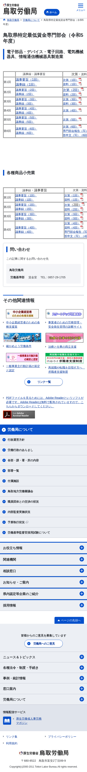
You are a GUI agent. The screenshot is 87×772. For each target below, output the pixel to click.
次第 (73, 205)
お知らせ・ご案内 (43, 582)
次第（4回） (71, 110)
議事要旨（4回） (26, 108)
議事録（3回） (25, 103)
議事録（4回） (25, 112)
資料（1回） (71, 84)
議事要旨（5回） (26, 117)
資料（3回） (71, 103)
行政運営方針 (16, 439)
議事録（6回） (25, 132)
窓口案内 (43, 688)
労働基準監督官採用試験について (29, 532)
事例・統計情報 (43, 678)
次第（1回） (71, 80)
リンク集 (11, 736)
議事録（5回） (25, 121)
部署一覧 (13, 470)
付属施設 (13, 481)
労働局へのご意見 (44, 643)
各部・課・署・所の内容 (23, 460)
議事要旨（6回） (26, 128)
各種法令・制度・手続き (43, 667)
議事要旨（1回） (28, 79)
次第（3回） (71, 99)
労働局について (43, 699)
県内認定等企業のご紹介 (43, 593)
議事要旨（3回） (26, 99)
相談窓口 (43, 570)
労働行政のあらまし (20, 450)
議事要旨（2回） (26, 89)
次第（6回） (71, 126)
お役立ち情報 (43, 547)
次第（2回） (72, 90)
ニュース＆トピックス (43, 657)
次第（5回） (71, 119)
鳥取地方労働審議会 (20, 491)
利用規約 (11, 743)
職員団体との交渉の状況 (23, 501)
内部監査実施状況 (19, 512)
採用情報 (43, 605)
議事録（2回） (25, 94)
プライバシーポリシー (62, 736)
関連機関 (43, 559)
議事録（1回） (26, 84)
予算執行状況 (18, 522)
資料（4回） (72, 227)
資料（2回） (71, 94)
